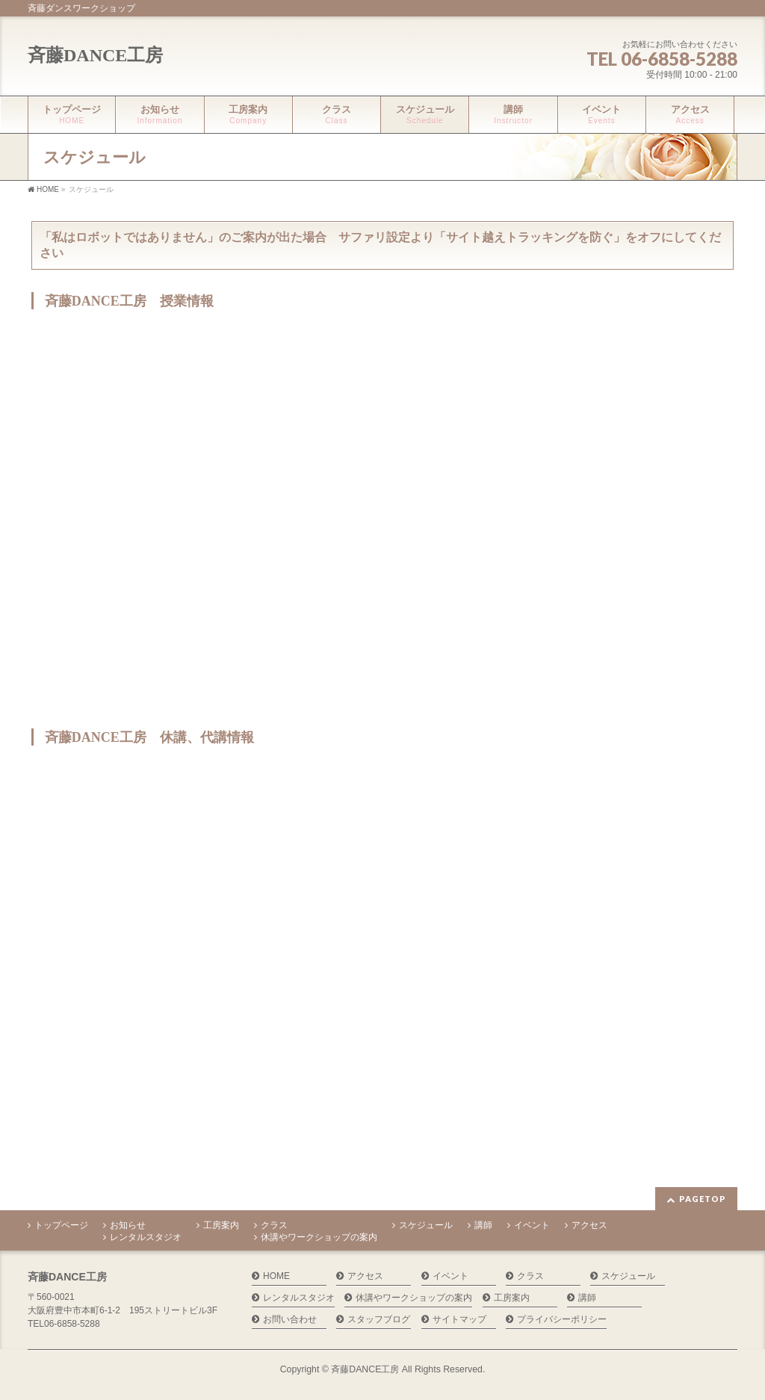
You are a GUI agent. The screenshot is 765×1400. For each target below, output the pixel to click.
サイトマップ (459, 1320)
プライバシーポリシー (562, 1320)
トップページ (61, 1225)
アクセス (589, 1225)
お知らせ (128, 1225)
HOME (276, 1276)
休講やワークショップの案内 (319, 1237)
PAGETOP (702, 1199)
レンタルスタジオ (146, 1237)
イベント (532, 1225)
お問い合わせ (290, 1320)
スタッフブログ (378, 1320)
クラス (274, 1225)
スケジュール (426, 1225)
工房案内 (221, 1225)
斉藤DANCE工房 (95, 55)
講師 (483, 1225)
